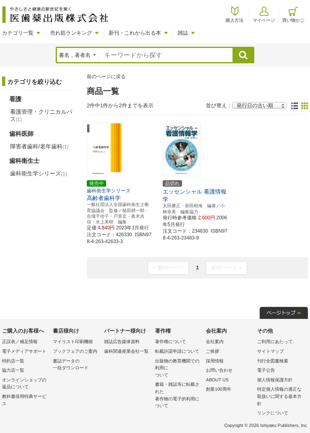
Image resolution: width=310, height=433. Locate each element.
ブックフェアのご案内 (75, 351)
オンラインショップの (25, 384)
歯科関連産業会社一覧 (126, 351)
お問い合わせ (219, 370)
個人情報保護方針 (275, 379)
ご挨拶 (212, 351)
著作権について (170, 341)
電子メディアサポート (24, 351)
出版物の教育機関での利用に (178, 368)
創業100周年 (218, 389)
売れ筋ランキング (71, 33)
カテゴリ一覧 (18, 33)
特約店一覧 (13, 360)
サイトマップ (270, 351)
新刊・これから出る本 (135, 33)
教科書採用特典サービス (24, 400)
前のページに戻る (106, 76)
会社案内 (215, 341)
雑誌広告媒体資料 (122, 341)
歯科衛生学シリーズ (38, 173)
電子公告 (266, 370)
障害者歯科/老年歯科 (39, 146)
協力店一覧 (13, 370)
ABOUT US (217, 379)
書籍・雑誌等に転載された (178, 395)
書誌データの (76, 365)
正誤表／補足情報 (20, 341)
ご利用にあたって (275, 341)
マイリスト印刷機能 (73, 341)
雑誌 (183, 33)
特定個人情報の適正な (280, 397)
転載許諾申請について (177, 351)
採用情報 (215, 360)
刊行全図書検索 (272, 360)
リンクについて (272, 412)
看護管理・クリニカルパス (41, 115)
